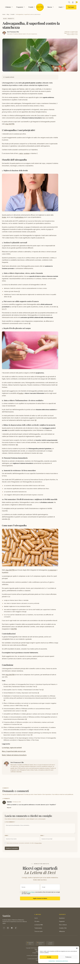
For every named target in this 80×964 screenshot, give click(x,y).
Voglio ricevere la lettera (40, 898)
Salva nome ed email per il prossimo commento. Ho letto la (24, 843)
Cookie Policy (52, 960)
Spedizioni (62, 918)
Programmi (19, 7)
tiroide (4, 217)
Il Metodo (8, 7)
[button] (77, 948)
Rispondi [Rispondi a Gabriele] (9, 807)
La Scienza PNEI (38, 924)
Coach (60, 7)
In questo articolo (9, 77)
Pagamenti (62, 921)
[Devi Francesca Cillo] (4, 33)
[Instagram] (7, 927)
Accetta (49, 957)
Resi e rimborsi (63, 924)
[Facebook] (3, 927)
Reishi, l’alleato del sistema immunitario (14, 755)
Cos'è (36, 918)
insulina (20, 393)
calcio (21, 153)
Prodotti (30, 7)
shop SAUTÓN (9, 124)
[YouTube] (11, 927)
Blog (8, 14)
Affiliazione (62, 931)
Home (3, 14)
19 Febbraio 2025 (16, 801)
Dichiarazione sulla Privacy (62, 960)
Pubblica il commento (12, 848)
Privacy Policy (38, 843)
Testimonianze (38, 928)
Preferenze (68, 957)
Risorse (50, 7)
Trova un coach (38, 931)
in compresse (52, 570)
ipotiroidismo (19, 217)
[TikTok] (15, 927)
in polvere (5, 572)
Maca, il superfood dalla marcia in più (14, 751)
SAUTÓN (14, 629)
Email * (42, 835)
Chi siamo (36, 921)
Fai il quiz (71, 7)
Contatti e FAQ (62, 928)
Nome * (7, 835)
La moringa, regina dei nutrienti (12, 747)
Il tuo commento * (10, 822)
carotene (26, 153)
